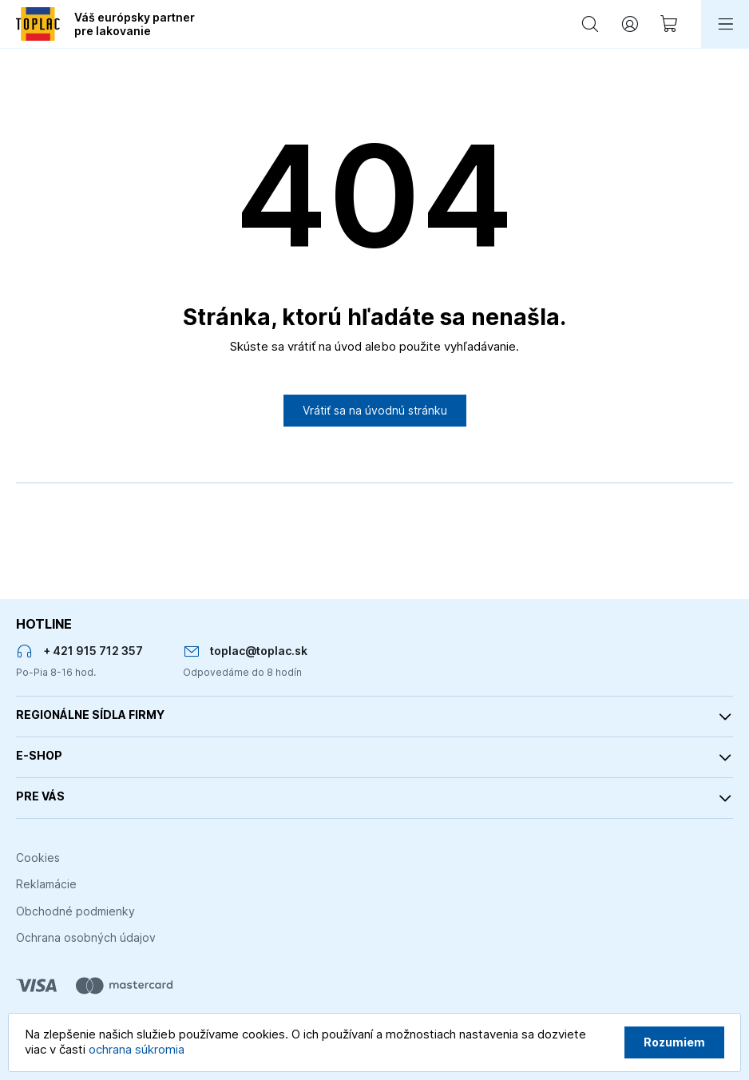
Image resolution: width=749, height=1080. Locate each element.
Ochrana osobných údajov (86, 937)
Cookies (38, 857)
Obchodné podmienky (75, 911)
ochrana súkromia (136, 1049)
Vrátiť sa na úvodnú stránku (375, 410)
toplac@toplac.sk (258, 650)
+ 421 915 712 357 (93, 650)
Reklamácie (46, 884)
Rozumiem (674, 1042)
